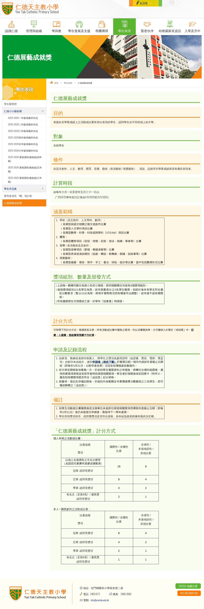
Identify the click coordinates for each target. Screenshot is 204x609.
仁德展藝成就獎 (13, 203)
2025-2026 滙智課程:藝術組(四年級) (25, 159)
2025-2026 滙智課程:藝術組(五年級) (25, 169)
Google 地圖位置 (188, 586)
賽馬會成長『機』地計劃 (18, 196)
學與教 (56, 25)
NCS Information (189, 593)
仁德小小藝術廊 (13, 111)
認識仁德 (11, 25)
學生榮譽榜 (10, 104)
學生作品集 (10, 188)
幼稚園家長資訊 (170, 25)
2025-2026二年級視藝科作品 (23, 124)
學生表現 (124, 25)
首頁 (56, 82)
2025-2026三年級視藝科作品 (23, 131)
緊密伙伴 (147, 25)
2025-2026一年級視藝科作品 (23, 117)
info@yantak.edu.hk (100, 600)
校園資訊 (102, 25)
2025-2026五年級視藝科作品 (23, 144)
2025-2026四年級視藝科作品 (23, 137)
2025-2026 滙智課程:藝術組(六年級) (25, 179)
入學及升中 (192, 25)
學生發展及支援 (79, 25)
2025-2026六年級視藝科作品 (23, 150)
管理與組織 (34, 25)
